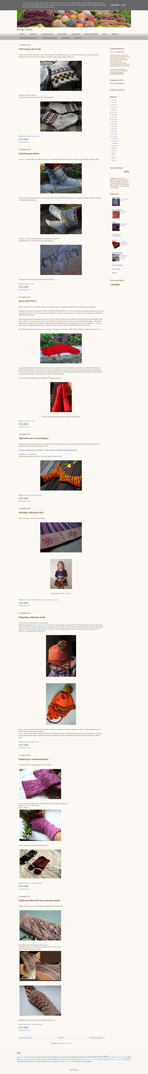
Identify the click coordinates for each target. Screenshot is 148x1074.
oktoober (114, 143)
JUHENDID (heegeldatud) (28, 38)
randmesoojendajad (37, 883)
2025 (113, 102)
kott (109, 1057)
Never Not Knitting (117, 265)
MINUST (115, 34)
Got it (123, 5)
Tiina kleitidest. (66, 593)
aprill (113, 158)
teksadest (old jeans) (115, 1059)
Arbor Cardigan (116, 236)
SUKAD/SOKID (47, 34)
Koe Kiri (114, 240)
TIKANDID (76, 34)
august (113, 148)
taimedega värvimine (89, 1059)
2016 (113, 124)
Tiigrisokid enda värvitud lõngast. (34, 438)
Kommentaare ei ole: (25, 142)
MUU (105, 34)
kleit (24, 600)
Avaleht (60, 1038)
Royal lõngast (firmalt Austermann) (44, 625)
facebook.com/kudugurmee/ (117, 83)
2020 (113, 114)
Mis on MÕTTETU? (28, 301)
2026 (113, 100)
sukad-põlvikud (75, 1059)
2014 (113, 129)
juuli (113, 150)
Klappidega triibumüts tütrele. (32, 617)
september (114, 146)
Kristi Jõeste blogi (117, 253)
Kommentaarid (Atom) (64, 1043)
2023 (113, 107)
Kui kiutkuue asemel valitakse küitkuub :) (124, 243)
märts (113, 160)
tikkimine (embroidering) (33, 600)
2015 (113, 126)
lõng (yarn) (34, 495)
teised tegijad (102, 1059)
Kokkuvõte (20, 1057)
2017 (113, 122)
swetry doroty (116, 197)
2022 (113, 109)
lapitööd (116, 1057)
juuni (113, 153)
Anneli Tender (120, 52)
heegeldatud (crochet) (44, 1057)
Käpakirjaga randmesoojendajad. (34, 759)
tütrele (37, 136)
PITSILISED (62, 34)
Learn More (114, 5)
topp (33, 1061)
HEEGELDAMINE (91, 34)
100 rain (114, 273)
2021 (113, 112)
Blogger (76, 1070)
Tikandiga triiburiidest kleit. (31, 512)
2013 (113, 131)
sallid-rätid (49, 1059)
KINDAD (33, 34)
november (114, 141)
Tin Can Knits (116, 269)
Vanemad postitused (96, 1038)
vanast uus (49, 1061)
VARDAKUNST (116, 235)
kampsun (67, 1057)
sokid (32, 136)
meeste (123, 1057)
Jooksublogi (66, 38)
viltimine (59, 1061)
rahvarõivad (23, 1059)
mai (113, 155)
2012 (113, 134)
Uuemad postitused (25, 1038)
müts (32, 742)
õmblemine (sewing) (52, 600)
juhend (58, 1057)
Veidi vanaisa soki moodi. (30, 49)
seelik (59, 1059)
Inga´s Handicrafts (117, 210)
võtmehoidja (68, 1061)
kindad (76, 1057)
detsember (114, 138)
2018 (113, 119)
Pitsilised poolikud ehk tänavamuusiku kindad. (39, 900)
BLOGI (22, 34)
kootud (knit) (27, 136)
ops (98, 329)
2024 (113, 104)
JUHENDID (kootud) (49, 38)
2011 (113, 136)
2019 (113, 117)
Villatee (114, 222)
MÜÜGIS (78, 38)
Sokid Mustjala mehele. (29, 153)
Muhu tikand (29, 1057)
